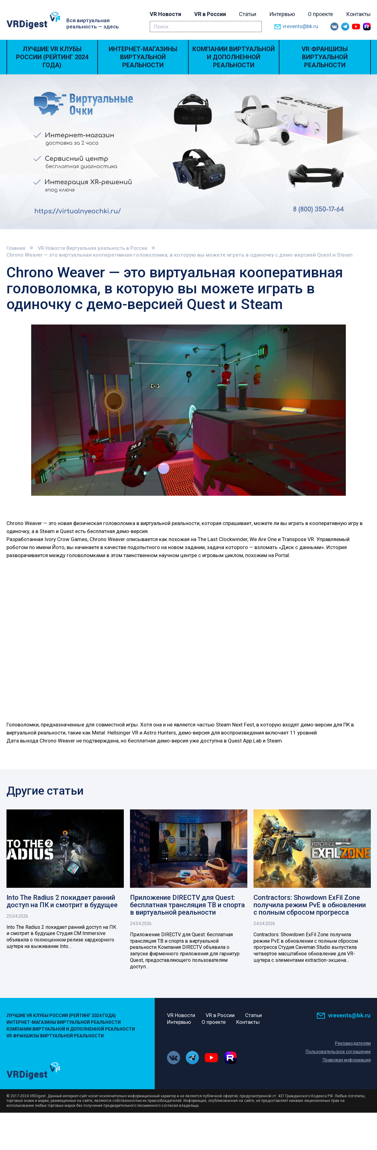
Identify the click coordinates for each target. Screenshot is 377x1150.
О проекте (320, 14)
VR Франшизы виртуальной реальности (325, 57)
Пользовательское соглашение (337, 1052)
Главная (16, 248)
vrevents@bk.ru (296, 26)
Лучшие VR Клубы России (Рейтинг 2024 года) (52, 57)
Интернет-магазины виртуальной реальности (143, 57)
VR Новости (165, 14)
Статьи (247, 14)
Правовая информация (346, 1061)
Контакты (358, 14)
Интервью (282, 14)
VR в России (210, 14)
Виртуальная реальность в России (115, 248)
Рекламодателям (353, 1044)
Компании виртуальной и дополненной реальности (233, 57)
